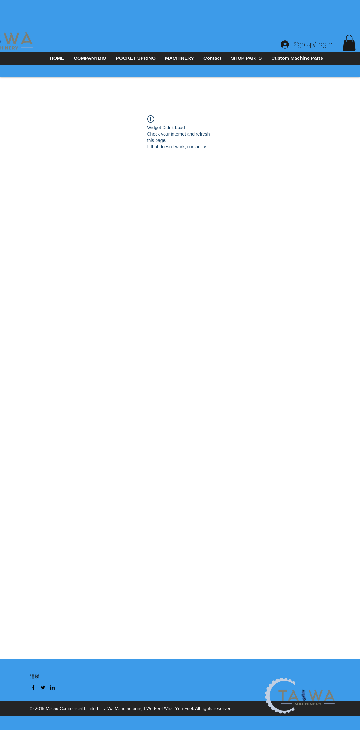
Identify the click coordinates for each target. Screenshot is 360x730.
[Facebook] (33, 687)
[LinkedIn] (52, 687)
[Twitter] (43, 687)
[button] (349, 43)
